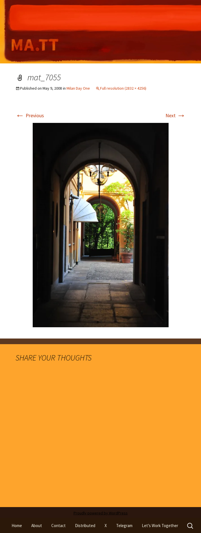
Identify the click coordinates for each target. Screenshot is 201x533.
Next (175, 115)
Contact (58, 525)
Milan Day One (78, 88)
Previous (30, 115)
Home (17, 525)
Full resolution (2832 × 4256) (123, 88)
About (36, 525)
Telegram (124, 525)
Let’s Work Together (160, 525)
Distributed (85, 525)
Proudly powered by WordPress (101, 513)
